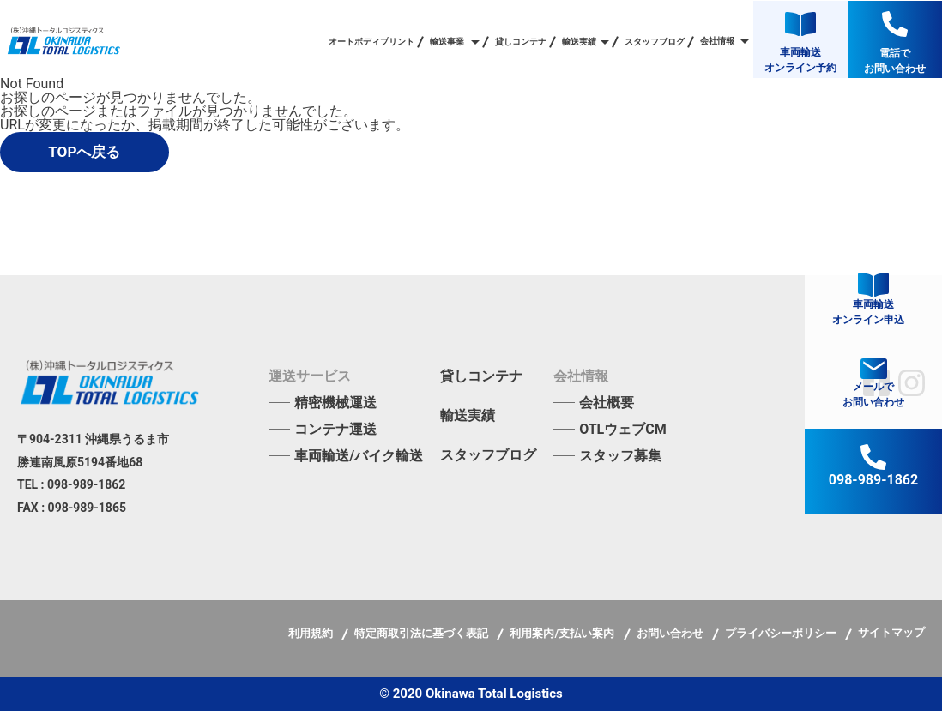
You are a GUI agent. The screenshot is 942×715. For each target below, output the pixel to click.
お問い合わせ (671, 637)
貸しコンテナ (520, 42)
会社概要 (606, 407)
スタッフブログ (655, 42)
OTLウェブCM (623, 433)
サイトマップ (891, 636)
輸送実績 (467, 420)
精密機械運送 (335, 407)
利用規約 (311, 637)
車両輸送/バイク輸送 (358, 460)
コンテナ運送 (335, 433)
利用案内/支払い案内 (563, 637)
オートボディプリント (371, 42)
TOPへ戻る (101, 154)
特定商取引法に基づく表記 (422, 637)
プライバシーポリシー (782, 637)
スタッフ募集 (620, 460)
